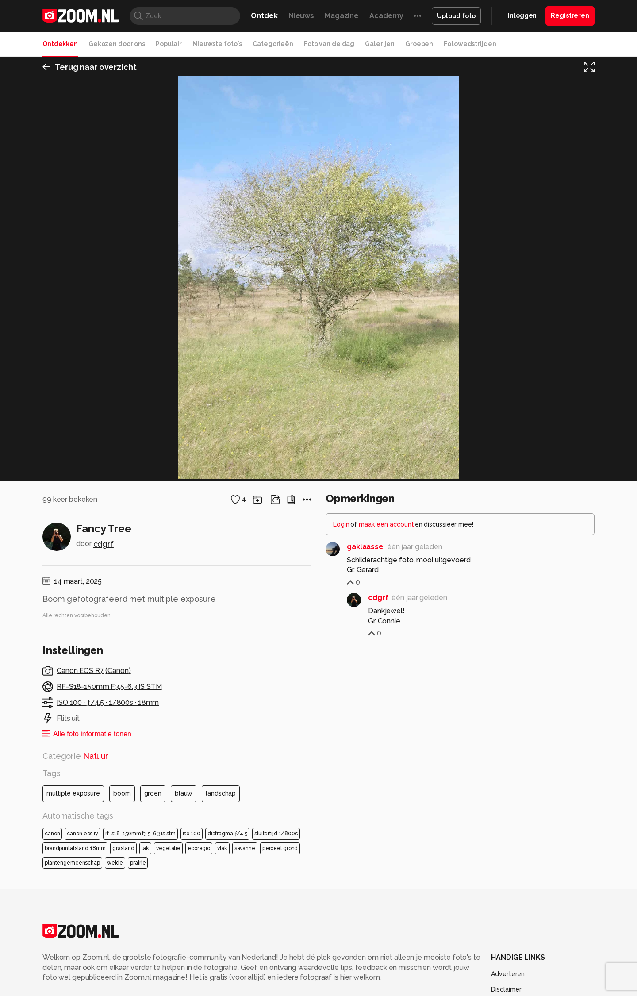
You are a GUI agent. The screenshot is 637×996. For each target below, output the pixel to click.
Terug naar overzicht (89, 68)
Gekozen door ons (116, 43)
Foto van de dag (329, 43)
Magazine (342, 16)
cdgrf (103, 927)
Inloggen (522, 15)
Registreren (570, 15)
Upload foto (456, 15)
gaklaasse (365, 930)
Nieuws (301, 16)
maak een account (386, 907)
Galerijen (380, 43)
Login (341, 907)
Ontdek (264, 16)
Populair (169, 43)
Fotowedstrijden (470, 43)
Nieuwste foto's (217, 43)
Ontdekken (60, 43)
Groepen (419, 43)
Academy (386, 16)
